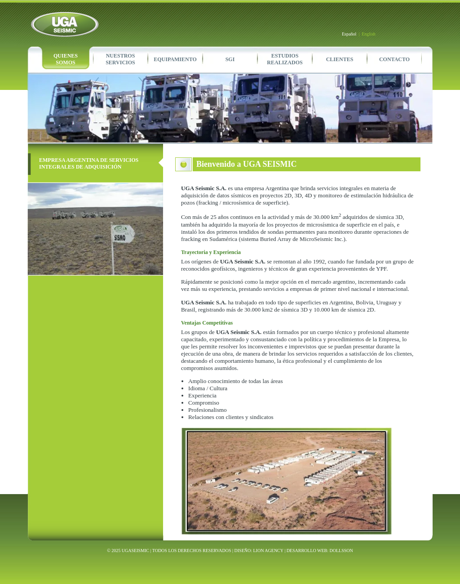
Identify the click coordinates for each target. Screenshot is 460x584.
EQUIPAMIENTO (175, 59)
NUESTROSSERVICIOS (120, 59)
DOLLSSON (341, 550)
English (369, 33)
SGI (230, 59)
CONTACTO (394, 59)
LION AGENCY (268, 550)
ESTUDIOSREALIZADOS (284, 59)
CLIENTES (340, 59)
